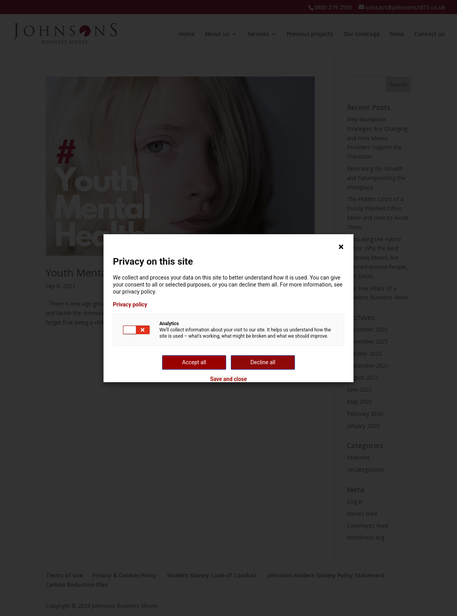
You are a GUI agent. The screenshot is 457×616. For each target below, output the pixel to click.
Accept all (194, 362)
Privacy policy (130, 304)
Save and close (228, 379)
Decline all (262, 362)
